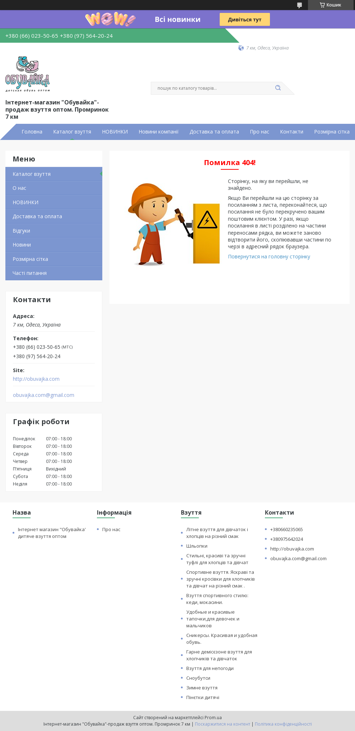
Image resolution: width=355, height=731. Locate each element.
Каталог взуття (72, 131)
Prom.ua (213, 717)
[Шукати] (278, 88)
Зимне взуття (202, 687)
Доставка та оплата (214, 131)
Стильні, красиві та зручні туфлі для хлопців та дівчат (217, 559)
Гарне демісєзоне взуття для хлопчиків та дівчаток (219, 655)
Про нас (259, 131)
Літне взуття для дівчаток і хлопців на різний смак (217, 532)
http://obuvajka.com (36, 379)
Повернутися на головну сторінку (269, 256)
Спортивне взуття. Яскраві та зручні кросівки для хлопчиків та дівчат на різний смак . (220, 579)
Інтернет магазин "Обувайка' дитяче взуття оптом (52, 532)
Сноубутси (198, 678)
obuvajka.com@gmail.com (43, 395)
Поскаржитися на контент (222, 724)
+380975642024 (286, 539)
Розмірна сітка (332, 131)
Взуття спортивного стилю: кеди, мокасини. (217, 598)
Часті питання (30, 273)
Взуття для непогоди (210, 668)
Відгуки (21, 230)
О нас (19, 187)
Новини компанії (159, 131)
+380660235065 (286, 529)
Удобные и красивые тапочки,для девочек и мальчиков (212, 619)
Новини (22, 244)
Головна (32, 131)
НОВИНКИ (115, 131)
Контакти (291, 131)
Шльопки (196, 546)
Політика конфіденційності (283, 724)
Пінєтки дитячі (202, 697)
